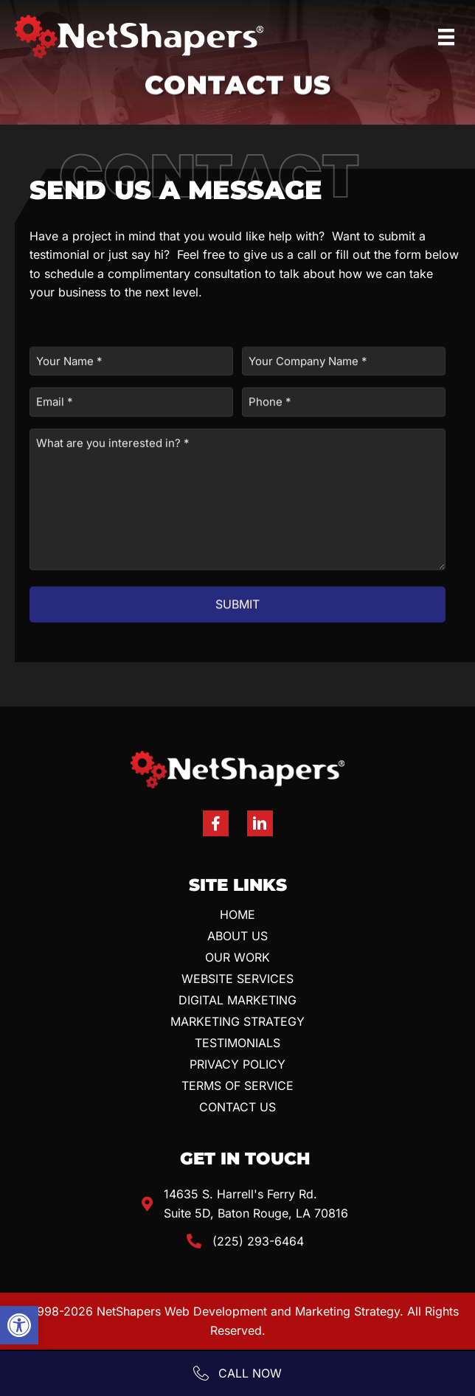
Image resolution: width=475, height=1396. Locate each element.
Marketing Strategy (237, 1021)
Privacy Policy (237, 1064)
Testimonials (237, 1042)
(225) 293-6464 (258, 1241)
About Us (237, 935)
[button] (19, 1325)
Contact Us (237, 1107)
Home (237, 914)
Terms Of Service (237, 1085)
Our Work (237, 957)
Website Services (237, 978)
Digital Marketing (237, 1000)
